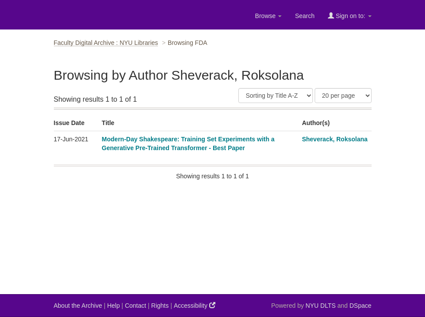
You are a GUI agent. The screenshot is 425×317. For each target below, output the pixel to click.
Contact (135, 305)
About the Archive (78, 305)
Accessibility (194, 305)
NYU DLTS (320, 305)
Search (304, 15)
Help (113, 305)
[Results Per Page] (343, 95)
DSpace (361, 305)
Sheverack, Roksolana (335, 139)
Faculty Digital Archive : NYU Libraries (106, 42)
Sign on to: (350, 15)
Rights (160, 305)
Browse (268, 15)
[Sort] (275, 95)
